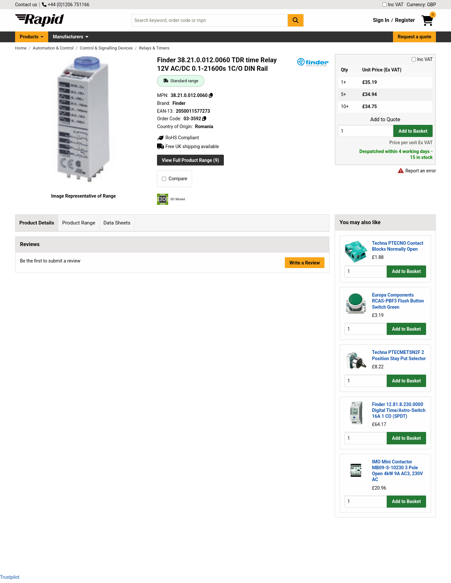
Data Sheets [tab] (116, 223)
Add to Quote (385, 119)
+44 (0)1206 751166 (65, 4)
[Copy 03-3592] (204, 118)
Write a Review (304, 551)
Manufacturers (68, 36)
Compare (174, 178)
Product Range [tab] (78, 223)
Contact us (26, 4)
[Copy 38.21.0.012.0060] (211, 95)
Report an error (416, 170)
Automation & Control (54, 48)
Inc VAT (392, 4)
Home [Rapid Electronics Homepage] (21, 48)
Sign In (381, 20)
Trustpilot (9, 577)
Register (405, 20)
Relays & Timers (154, 48)
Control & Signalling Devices (107, 48)
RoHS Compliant (178, 137)
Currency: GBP (421, 4)
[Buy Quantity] (365, 131)
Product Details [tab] (36, 223)
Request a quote (414, 36)
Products (29, 36)
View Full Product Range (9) (190, 160)
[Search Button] (296, 20)
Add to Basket (413, 131)
